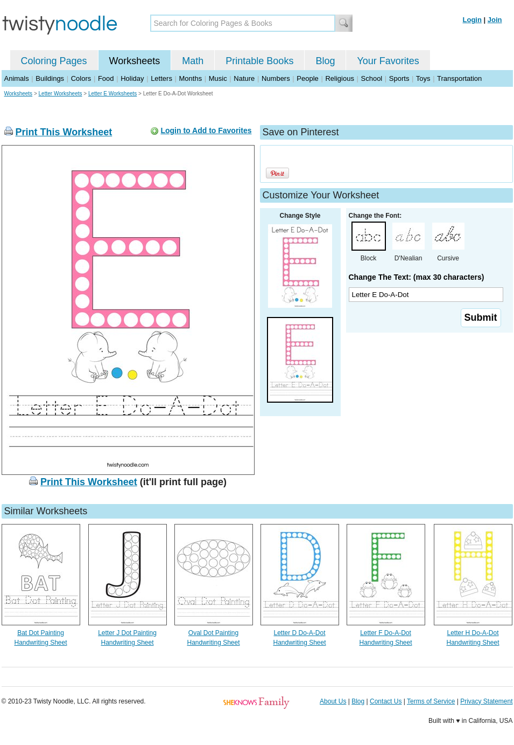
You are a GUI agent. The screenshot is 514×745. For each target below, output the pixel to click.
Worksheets (134, 61)
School (372, 78)
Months (190, 78)
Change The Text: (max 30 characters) (416, 277)
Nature (244, 78)
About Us (333, 701)
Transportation (459, 78)
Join (495, 20)
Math (192, 61)
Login (472, 20)
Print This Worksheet (64, 132)
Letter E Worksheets (112, 93)
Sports (399, 78)
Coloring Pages (54, 61)
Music (218, 78)
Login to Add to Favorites (205, 130)
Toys (423, 78)
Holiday (132, 78)
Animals (16, 78)
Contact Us (386, 701)
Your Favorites (388, 61)
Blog (325, 61)
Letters (161, 78)
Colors (81, 78)
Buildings (50, 78)
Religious (339, 78)
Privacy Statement (486, 701)
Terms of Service (431, 701)
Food (106, 78)
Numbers (276, 78)
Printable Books (259, 61)
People (307, 78)
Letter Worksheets (60, 93)
